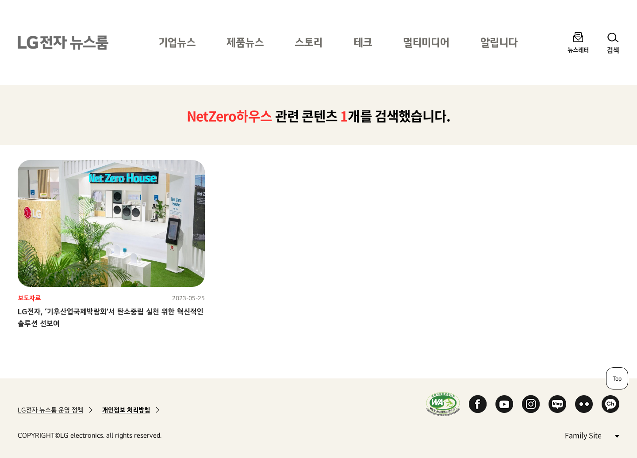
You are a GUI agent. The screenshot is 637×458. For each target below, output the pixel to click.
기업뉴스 (177, 42)
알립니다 (499, 42)
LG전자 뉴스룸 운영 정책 (50, 410)
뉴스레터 (578, 49)
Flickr (584, 404)
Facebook (478, 404)
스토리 (308, 42)
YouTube (504, 404)
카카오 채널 (610, 404)
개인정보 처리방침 (126, 410)
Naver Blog (557, 404)
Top (617, 378)
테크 (362, 42)
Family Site (592, 434)
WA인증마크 (443, 404)
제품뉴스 (245, 42)
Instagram (531, 404)
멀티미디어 (426, 42)
